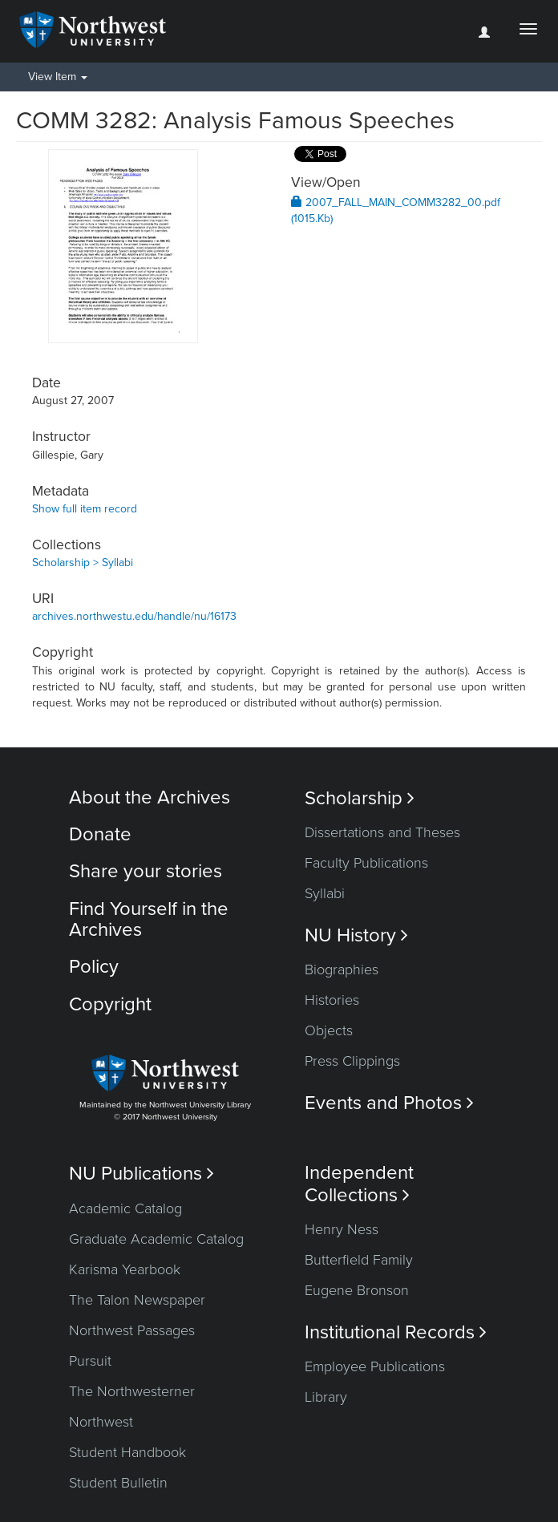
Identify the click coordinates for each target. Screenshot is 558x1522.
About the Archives (149, 797)
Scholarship (359, 798)
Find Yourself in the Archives (148, 919)
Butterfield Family (359, 1260)
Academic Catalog (125, 1208)
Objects (329, 1030)
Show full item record (84, 509)
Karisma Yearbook (124, 1269)
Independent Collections (359, 1183)
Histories (332, 1000)
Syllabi (325, 893)
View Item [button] (57, 76)
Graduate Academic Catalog (156, 1239)
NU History (356, 935)
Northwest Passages (132, 1330)
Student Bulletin (118, 1483)
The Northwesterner (132, 1391)
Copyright (110, 1004)
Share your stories (145, 871)
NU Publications (141, 1173)
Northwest (101, 1422)
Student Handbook (127, 1452)
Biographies (341, 969)
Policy (94, 966)
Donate (100, 834)
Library (326, 1397)
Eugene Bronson (357, 1290)
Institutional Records (396, 1332)
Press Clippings (352, 1061)
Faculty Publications (366, 863)
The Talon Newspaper (137, 1300)
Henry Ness (341, 1229)
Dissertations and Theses (382, 832)
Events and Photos (389, 1103)
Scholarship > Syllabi (82, 562)
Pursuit (90, 1361)
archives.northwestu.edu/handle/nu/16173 (134, 616)
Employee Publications (375, 1366)
